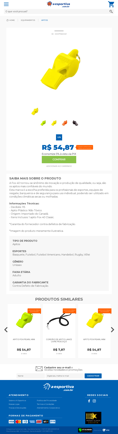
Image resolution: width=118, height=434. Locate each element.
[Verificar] (85, 429)
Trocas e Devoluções (17, 408)
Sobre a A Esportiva (17, 400)
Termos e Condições (45, 404)
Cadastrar (93, 376)
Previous (6, 329)
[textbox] (59, 11)
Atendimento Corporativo (48, 408)
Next (112, 329)
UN (59, 137)
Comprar (59, 159)
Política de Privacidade (47, 400)
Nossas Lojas (14, 404)
